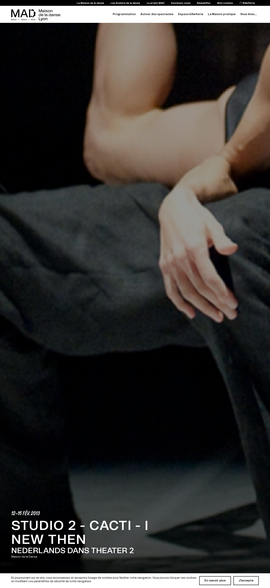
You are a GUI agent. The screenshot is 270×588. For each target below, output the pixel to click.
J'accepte (246, 580)
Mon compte (225, 3)
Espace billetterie (190, 14)
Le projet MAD (155, 3)
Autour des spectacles (156, 14)
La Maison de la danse (90, 3)
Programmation (124, 14)
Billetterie (248, 3)
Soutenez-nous (180, 3)
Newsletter (204, 3)
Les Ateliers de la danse (125, 3)
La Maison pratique (222, 14)
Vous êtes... (248, 14)
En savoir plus (215, 580)
